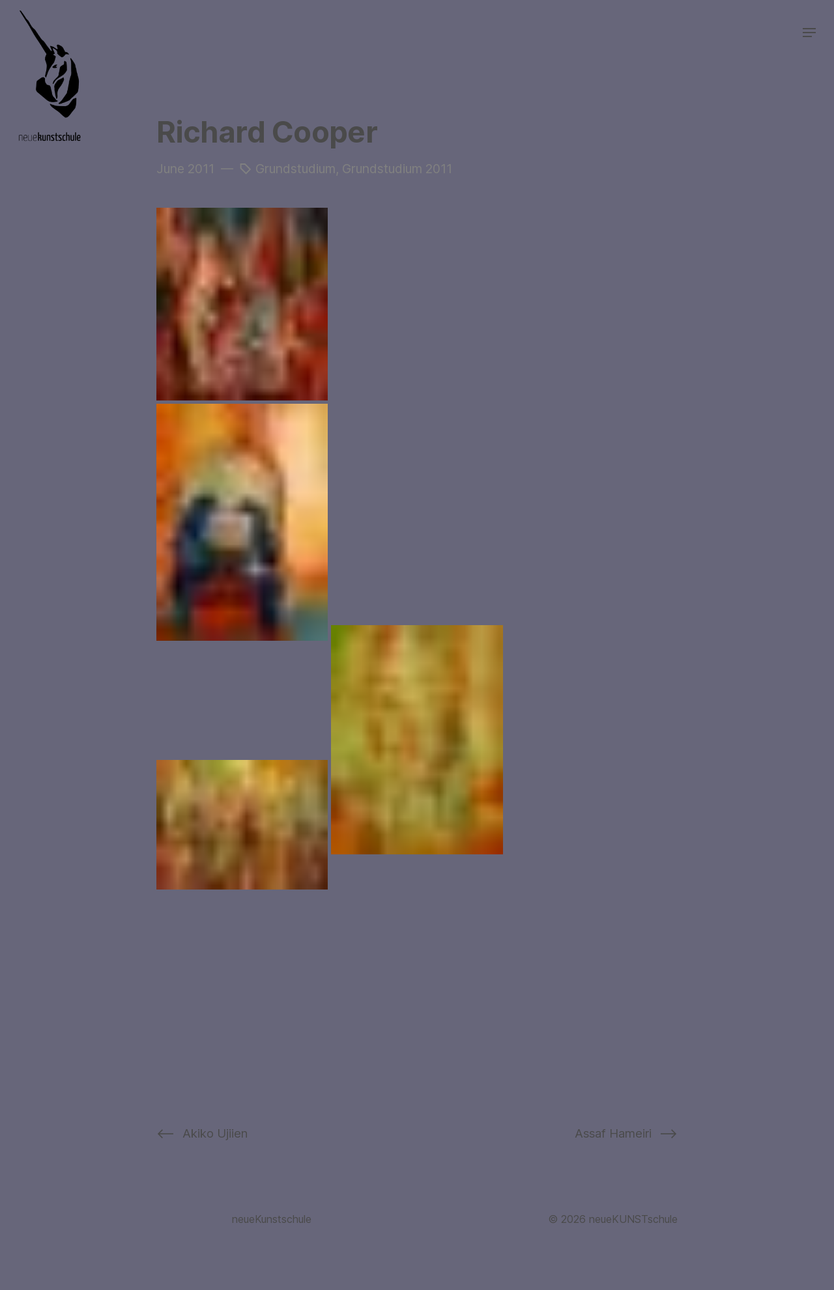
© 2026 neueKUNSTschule (613, 1219)
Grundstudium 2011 (397, 168)
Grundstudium (295, 168)
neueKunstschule (271, 1219)
